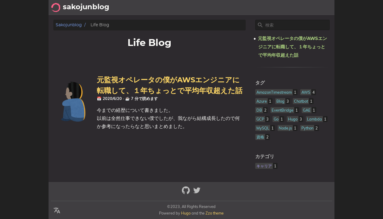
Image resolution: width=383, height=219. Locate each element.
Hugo (186, 213)
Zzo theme (214, 213)
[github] (186, 193)
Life (327, 7)
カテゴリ (264, 156)
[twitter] (197, 193)
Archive (288, 7)
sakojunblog (69, 25)
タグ (260, 83)
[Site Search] (297, 25)
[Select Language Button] (57, 211)
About (310, 7)
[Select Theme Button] (252, 7)
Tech (268, 7)
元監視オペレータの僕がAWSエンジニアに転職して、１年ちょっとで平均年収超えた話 (292, 47)
